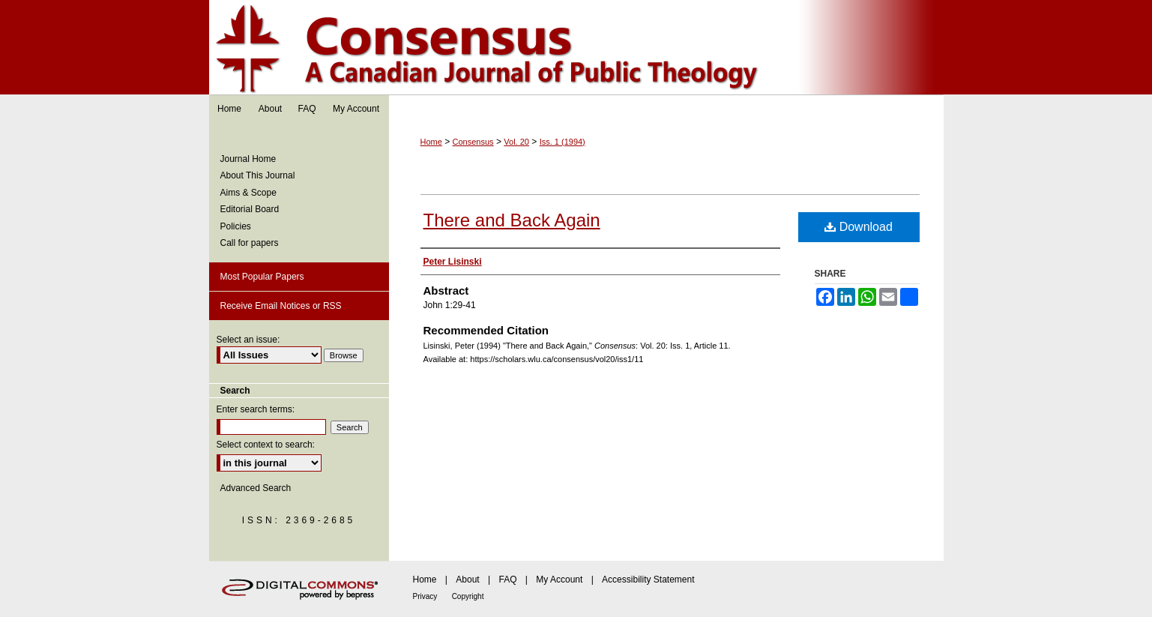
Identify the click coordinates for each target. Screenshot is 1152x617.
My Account (559, 579)
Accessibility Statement (648, 579)
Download (858, 226)
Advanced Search (256, 488)
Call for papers (249, 243)
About (467, 579)
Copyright (468, 596)
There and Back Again (511, 220)
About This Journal (257, 175)
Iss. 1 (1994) (562, 141)
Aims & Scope (248, 192)
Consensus (576, 47)
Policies (235, 226)
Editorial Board (250, 209)
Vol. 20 (516, 141)
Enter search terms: (256, 409)
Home (431, 141)
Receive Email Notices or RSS (281, 306)
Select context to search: (266, 444)
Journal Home (248, 159)
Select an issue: (248, 339)
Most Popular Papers (262, 276)
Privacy (425, 596)
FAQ (507, 579)
